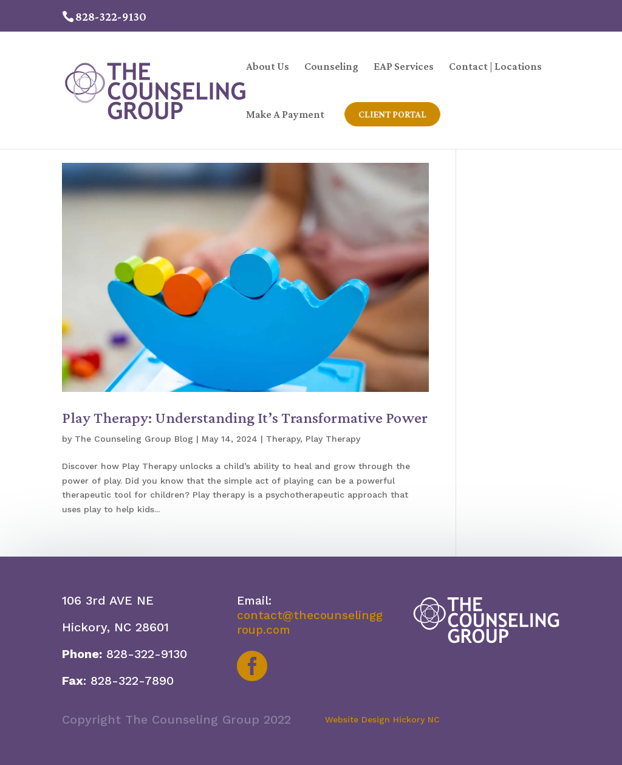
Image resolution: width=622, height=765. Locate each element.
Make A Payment (285, 115)
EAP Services (404, 67)
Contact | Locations (495, 67)
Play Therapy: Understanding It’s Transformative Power (245, 418)
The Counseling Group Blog (134, 439)
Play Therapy (333, 439)
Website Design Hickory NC (382, 719)
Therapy (283, 439)
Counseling (331, 67)
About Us (267, 67)
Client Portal (393, 114)
